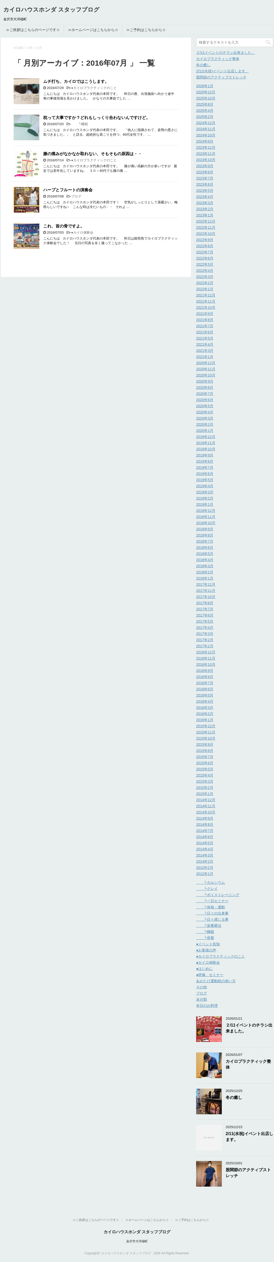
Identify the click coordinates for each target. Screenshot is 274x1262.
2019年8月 (204, 461)
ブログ (76, 196)
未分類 (201, 999)
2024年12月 (205, 123)
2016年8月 (204, 677)
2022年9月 (204, 240)
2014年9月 (204, 818)
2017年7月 (204, 609)
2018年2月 (204, 572)
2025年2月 (204, 117)
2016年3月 (204, 707)
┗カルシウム (210, 882)
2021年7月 (204, 326)
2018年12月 (205, 511)
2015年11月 (205, 732)
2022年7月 (204, 252)
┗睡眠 (79, 124)
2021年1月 (204, 357)
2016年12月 (205, 652)
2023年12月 (205, 147)
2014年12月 (205, 800)
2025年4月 (204, 110)
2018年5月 (204, 554)
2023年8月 (204, 172)
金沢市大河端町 (137, 1241)
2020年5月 (204, 406)
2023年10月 (205, 160)
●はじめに (204, 969)
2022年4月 (204, 271)
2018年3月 (204, 566)
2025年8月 (204, 104)
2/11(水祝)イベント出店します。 (222, 71)
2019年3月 (204, 492)
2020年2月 (204, 424)
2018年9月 (204, 529)
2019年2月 (204, 498)
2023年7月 (204, 178)
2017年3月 (204, 634)
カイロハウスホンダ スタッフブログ (51, 9)
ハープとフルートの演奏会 (68, 190)
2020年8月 (204, 387)
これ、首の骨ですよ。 (63, 226)
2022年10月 (205, 234)
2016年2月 (204, 714)
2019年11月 (205, 443)
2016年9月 (204, 671)
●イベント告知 (208, 944)
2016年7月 (204, 683)
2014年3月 (204, 855)
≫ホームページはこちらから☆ (93, 30)
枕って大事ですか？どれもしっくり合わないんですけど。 (96, 117)
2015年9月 (204, 744)
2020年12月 (205, 363)
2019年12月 (205, 437)
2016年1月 (204, 720)
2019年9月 (204, 455)
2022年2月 (204, 283)
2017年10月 (205, 597)
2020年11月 (205, 369)
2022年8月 (204, 246)
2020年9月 (204, 381)
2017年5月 (204, 621)
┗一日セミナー (212, 901)
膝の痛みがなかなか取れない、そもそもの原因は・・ (92, 154)
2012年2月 (204, 868)
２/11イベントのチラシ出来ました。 (225, 53)
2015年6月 (204, 763)
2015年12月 (205, 726)
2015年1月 (204, 794)
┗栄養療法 (208, 925)
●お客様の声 (206, 950)
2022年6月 (204, 258)
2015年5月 (204, 769)
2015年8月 (204, 751)
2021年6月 (204, 332)
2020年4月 (204, 412)
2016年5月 (204, 695)
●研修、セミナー (209, 975)
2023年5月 (204, 190)
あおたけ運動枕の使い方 (216, 981)
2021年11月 (205, 301)
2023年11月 (205, 154)
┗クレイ (207, 889)
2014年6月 (204, 837)
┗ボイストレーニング (217, 895)
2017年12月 (205, 584)
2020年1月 (204, 431)
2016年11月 (205, 658)
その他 (201, 987)
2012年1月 (204, 874)
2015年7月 (204, 757)
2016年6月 (204, 689)
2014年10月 (205, 812)
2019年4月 (204, 486)
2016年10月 (205, 664)
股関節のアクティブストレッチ (221, 77)
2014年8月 (204, 824)
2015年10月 (205, 738)
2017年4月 (204, 627)
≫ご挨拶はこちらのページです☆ (33, 30)
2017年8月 (204, 603)
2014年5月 (204, 843)
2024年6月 (204, 141)
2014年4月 (204, 849)
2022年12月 (205, 221)
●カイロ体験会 (82, 232)
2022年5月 (204, 264)
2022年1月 (204, 289)
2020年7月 (204, 394)
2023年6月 (204, 184)
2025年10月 (205, 98)
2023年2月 (204, 209)
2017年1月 (204, 646)
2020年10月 (205, 375)
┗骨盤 (205, 938)
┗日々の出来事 (212, 913)
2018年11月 (205, 517)
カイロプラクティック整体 (217, 59)
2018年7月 (204, 541)
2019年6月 (204, 474)
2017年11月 (205, 591)
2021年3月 (204, 351)
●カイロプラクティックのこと (94, 88)
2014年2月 (204, 861)
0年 (30, 48)
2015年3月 (204, 781)
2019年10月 (205, 449)
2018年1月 (204, 578)
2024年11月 (205, 129)
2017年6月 (204, 615)
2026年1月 (204, 86)
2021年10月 (205, 307)
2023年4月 (204, 197)
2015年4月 (204, 775)
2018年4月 (204, 560)
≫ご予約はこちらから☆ (146, 30)
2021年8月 (204, 320)
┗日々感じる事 (212, 919)
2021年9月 (204, 314)
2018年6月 (204, 547)
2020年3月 (204, 418)
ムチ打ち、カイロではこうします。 (76, 81)
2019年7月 (204, 467)
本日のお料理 (207, 1005)
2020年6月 (204, 400)
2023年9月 (204, 166)
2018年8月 (204, 535)
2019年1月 (204, 504)
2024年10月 (205, 135)
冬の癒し (203, 65)
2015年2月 (204, 788)
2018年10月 (205, 523)
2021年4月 (204, 344)
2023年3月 (204, 203)
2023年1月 (204, 215)
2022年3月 (204, 277)
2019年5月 (204, 480)
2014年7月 (204, 831)
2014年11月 (205, 806)
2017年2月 (204, 640)
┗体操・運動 (210, 907)
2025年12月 (205, 92)
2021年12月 (205, 295)
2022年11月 (205, 227)
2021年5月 (204, 338)
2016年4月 (204, 701)
